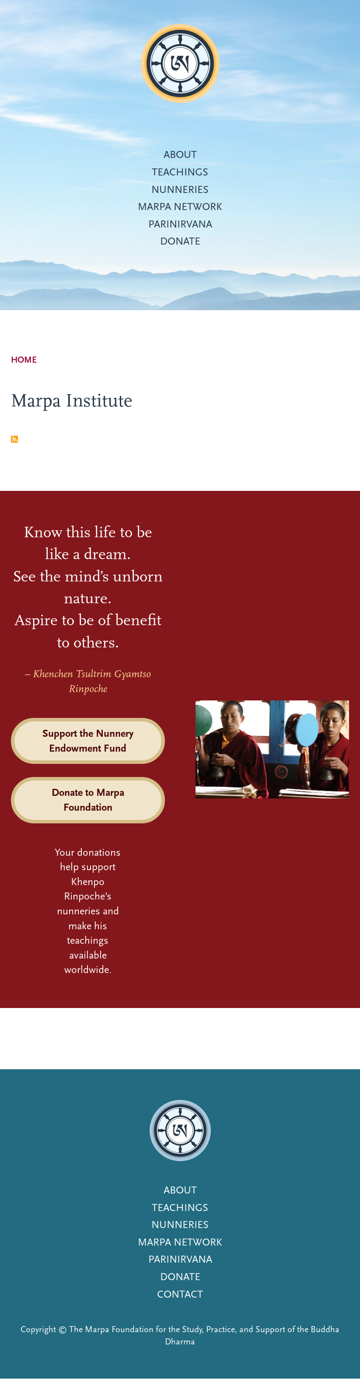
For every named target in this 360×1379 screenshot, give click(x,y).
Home (24, 360)
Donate (180, 241)
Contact (180, 1294)
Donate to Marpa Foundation (88, 799)
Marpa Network (180, 206)
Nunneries (180, 189)
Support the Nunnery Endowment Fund (87, 740)
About (180, 154)
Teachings (180, 172)
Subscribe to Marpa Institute (14, 439)
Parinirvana (180, 224)
